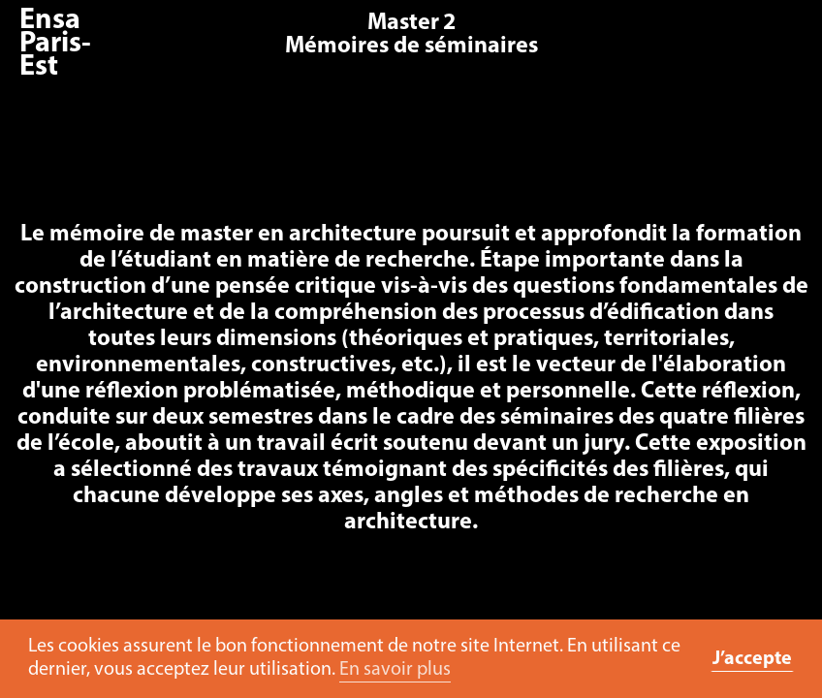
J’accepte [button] (752, 659)
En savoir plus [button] (395, 670)
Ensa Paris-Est (55, 44)
